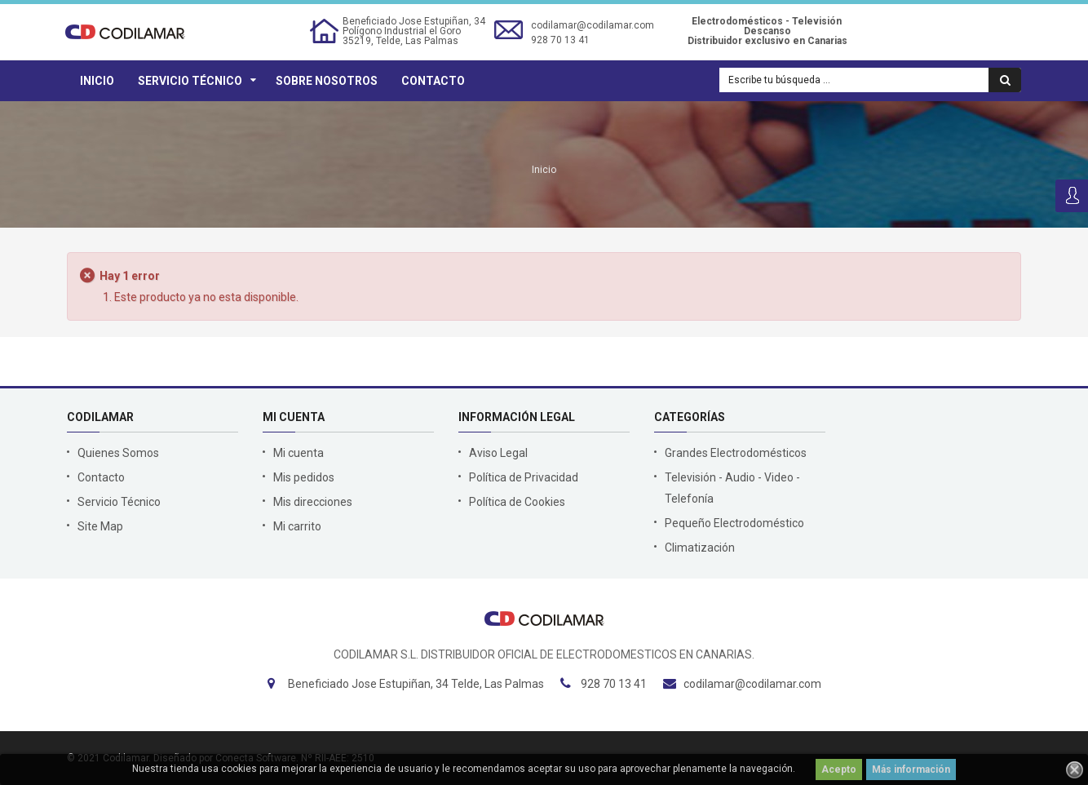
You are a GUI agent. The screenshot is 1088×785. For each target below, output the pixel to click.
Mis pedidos (303, 477)
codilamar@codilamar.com (592, 25)
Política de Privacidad (523, 477)
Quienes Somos (118, 452)
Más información (911, 769)
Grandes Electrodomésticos (736, 452)
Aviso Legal (498, 452)
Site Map (100, 526)
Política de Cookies (517, 501)
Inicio (97, 80)
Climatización (700, 547)
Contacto (433, 80)
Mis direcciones (312, 501)
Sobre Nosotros (327, 80)
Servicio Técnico (190, 80)
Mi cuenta (298, 452)
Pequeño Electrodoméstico (734, 523)
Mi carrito (297, 526)
